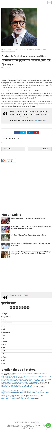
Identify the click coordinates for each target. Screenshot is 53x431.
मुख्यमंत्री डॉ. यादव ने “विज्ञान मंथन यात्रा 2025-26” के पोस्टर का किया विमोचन (18, 395)
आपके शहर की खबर (7, 323)
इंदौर (4, 326)
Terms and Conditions (28, 426)
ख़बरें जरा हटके (6, 332)
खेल (4, 335)
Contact (19, 425)
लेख (4, 354)
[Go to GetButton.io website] (48, 429)
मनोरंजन (5, 341)
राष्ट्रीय (4, 351)
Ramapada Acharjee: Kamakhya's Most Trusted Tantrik (16, 386)
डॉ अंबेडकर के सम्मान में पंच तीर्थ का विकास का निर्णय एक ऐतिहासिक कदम (17, 391)
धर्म (3, 338)
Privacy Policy (10, 425)
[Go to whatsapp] (48, 425)
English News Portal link (13, 426)
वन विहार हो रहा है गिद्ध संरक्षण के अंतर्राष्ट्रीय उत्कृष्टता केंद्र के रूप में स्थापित (17, 398)
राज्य (4, 348)
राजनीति (4, 344)
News (10, 49)
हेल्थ (4, 363)
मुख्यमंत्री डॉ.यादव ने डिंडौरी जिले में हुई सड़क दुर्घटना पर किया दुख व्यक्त (17, 397)
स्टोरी (4, 360)
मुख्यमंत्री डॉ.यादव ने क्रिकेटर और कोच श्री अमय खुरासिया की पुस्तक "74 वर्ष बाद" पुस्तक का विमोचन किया (24, 392)
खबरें (4, 329)
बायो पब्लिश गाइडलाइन (28, 428)
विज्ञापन (4, 357)
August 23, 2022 (40, 120)
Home (3, 49)
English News (7, 317)
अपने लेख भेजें (27, 425)
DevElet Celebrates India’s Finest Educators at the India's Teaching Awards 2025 (23, 373)
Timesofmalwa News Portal (19, 295)
